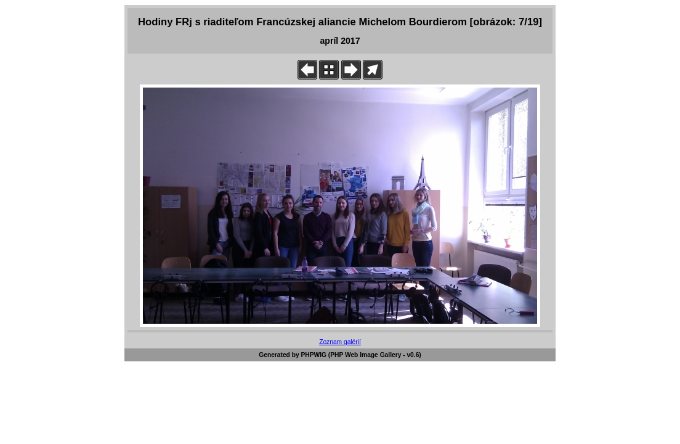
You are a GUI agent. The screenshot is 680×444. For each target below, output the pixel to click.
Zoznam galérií (340, 342)
